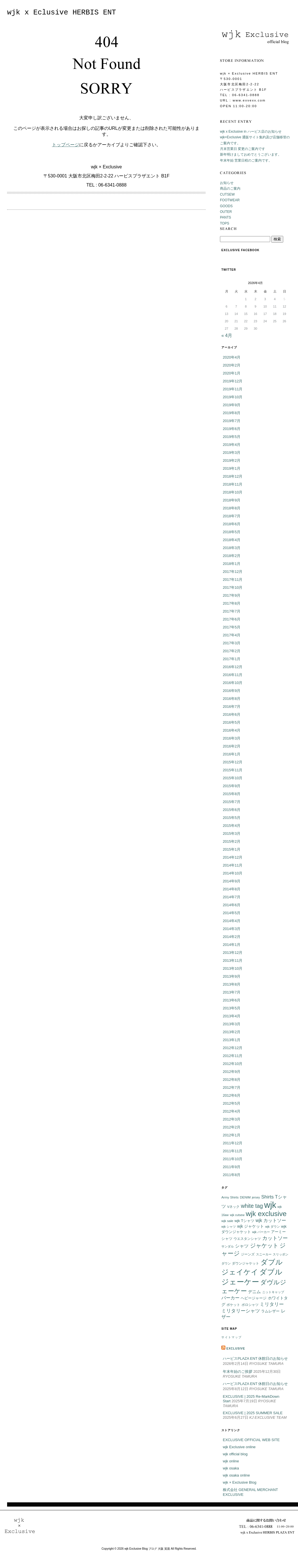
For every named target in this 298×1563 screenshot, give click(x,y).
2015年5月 (231, 818)
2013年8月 (231, 984)
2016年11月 (232, 675)
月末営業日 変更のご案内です (242, 149)
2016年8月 (231, 698)
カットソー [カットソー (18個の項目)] (275, 1238)
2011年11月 (232, 1151)
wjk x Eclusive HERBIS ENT (61, 13)
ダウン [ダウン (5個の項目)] (226, 1263)
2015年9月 (231, 786)
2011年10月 (232, 1159)
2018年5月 (231, 532)
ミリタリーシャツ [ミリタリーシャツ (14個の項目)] (240, 1311)
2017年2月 (231, 651)
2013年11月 (232, 960)
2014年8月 (231, 889)
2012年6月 (231, 1095)
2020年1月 (231, 373)
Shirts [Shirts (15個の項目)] (267, 1197)
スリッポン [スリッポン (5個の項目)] (280, 1254)
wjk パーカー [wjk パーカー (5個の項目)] (261, 1232)
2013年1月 (231, 1040)
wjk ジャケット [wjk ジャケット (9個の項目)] (250, 1226)
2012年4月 (231, 1111)
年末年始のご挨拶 (237, 1371)
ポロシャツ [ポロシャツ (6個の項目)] (250, 1304)
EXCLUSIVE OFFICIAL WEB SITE (251, 1440)
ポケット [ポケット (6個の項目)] (233, 1304)
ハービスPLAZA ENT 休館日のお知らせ (255, 1358)
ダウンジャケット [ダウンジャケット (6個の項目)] (245, 1263)
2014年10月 (232, 873)
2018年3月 (231, 548)
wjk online (231, 1461)
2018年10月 (232, 492)
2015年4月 (231, 825)
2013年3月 (231, 1024)
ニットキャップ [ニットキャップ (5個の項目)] (273, 1292)
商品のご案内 (230, 188)
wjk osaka (231, 1468)
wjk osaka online (236, 1475)
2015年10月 (232, 778)
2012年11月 (232, 1056)
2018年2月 (231, 556)
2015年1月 (231, 849)
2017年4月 (231, 635)
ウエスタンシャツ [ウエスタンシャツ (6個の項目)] (247, 1238)
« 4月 (226, 335)
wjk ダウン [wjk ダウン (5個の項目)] (272, 1226)
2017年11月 (232, 579)
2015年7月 (231, 802)
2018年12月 (232, 476)
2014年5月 (231, 913)
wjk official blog (235, 1454)
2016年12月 (232, 667)
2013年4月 (231, 1016)
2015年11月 (232, 770)
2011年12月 (232, 1143)
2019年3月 (231, 452)
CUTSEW (227, 194)
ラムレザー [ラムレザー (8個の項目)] (270, 1311)
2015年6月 (231, 810)
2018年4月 (231, 540)
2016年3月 (231, 738)
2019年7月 (231, 421)
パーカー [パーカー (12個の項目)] (230, 1297)
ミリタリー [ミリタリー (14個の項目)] (272, 1304)
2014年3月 (231, 929)
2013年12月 (232, 952)
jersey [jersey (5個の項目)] (256, 1197)
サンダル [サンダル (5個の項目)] (227, 1246)
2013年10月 (232, 968)
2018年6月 (231, 524)
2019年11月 (232, 389)
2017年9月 (231, 595)
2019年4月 (231, 444)
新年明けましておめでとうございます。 (250, 154)
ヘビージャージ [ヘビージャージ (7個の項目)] (253, 1298)
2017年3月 (231, 643)
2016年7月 (231, 706)
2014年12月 (232, 857)
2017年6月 (231, 619)
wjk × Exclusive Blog (239, 1482)
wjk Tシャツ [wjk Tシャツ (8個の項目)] (244, 1221)
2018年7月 (231, 516)
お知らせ (227, 183)
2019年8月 (231, 413)
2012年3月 (231, 1119)
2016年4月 (231, 730)
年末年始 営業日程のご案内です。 (246, 160)
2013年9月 (231, 976)
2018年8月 (231, 508)
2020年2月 (231, 365)
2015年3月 (231, 833)
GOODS (226, 206)
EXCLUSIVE (235, 1348)
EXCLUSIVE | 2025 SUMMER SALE (253, 1413)
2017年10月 (232, 587)
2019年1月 (231, 468)
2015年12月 (232, 762)
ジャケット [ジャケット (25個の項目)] (264, 1245)
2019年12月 (232, 381)
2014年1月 (231, 945)
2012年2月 (231, 1127)
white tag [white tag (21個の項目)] (252, 1206)
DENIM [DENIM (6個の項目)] (245, 1197)
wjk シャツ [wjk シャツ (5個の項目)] (228, 1226)
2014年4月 (231, 921)
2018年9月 (231, 500)
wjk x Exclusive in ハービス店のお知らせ (251, 132)
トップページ (65, 144)
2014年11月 (232, 865)
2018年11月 (232, 484)
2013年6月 (231, 1000)
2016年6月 (231, 714)
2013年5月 (231, 1008)
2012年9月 (231, 1071)
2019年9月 (231, 405)
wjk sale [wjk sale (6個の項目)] (227, 1221)
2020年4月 (231, 357)
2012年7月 (231, 1087)
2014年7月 (231, 897)
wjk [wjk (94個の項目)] (270, 1205)
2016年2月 (231, 746)
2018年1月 (231, 564)
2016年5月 (231, 722)
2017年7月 (231, 611)
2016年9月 (231, 691)
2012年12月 (232, 1048)
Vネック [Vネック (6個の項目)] (233, 1206)
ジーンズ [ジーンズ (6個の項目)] (248, 1254)
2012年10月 (232, 1064)
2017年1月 (231, 659)
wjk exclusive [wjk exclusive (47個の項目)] (266, 1213)
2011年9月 (231, 1167)
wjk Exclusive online (239, 1447)
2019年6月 (231, 429)
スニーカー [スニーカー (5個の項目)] (264, 1254)
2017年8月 (231, 603)
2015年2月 (231, 841)
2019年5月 (231, 437)
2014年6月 (231, 905)
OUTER (226, 212)
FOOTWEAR (230, 200)
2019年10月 (232, 397)
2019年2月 (231, 460)
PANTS (225, 217)
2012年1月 (231, 1135)
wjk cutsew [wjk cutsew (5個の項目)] (237, 1215)
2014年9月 (231, 881)
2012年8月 (231, 1079)
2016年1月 (231, 754)
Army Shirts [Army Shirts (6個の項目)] (230, 1197)
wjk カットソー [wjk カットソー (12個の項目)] (271, 1220)
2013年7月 (231, 992)
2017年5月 (231, 627)
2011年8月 (231, 1175)
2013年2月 (231, 1032)
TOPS (224, 223)
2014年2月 (231, 937)
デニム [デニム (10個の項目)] (254, 1291)
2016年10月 (232, 683)
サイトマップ (231, 1337)
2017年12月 (232, 571)
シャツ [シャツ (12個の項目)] (242, 1246)
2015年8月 (231, 794)
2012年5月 (231, 1103)
